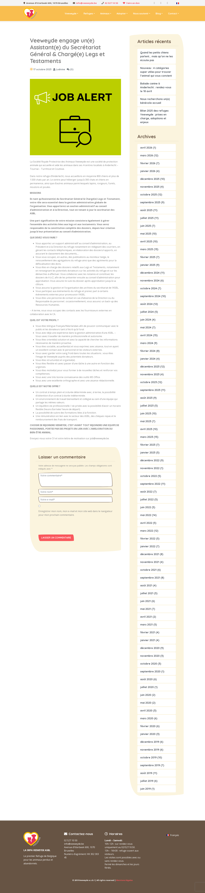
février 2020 (147, 726)
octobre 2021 (148, 569)
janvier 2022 (147, 546)
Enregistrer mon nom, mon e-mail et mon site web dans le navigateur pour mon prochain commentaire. (75, 513)
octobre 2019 (148, 757)
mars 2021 (146, 624)
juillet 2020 (147, 687)
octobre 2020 (148, 663)
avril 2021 (146, 616)
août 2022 (146, 491)
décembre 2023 (149, 366)
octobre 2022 (148, 476)
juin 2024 (145, 319)
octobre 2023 (148, 382)
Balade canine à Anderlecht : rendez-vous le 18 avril (155, 87)
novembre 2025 (149, 186)
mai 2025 (145, 233)
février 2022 (147, 538)
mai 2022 (145, 515)
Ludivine (59, 69)
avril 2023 (146, 429)
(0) (70, 69)
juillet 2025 (147, 218)
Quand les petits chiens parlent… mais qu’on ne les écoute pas (156, 56)
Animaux (104, 13)
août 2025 (146, 210)
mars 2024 (146, 343)
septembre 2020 (150, 671)
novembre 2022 (149, 468)
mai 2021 (145, 609)
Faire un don (133, 3)
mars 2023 (146, 437)
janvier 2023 (147, 452)
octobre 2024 (148, 288)
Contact (172, 13)
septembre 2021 (150, 577)
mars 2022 (146, 530)
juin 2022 (145, 507)
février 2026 (147, 163)
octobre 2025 (148, 194)
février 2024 (147, 351)
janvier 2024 (147, 358)
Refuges (88, 13)
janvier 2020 (147, 734)
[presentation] (57, 526)
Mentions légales (124, 880)
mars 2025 (146, 249)
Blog (158, 13)
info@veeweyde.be (86, 3)
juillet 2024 (147, 311)
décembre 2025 (149, 179)
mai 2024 (145, 327)
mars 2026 (146, 155)
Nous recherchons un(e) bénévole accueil (155, 100)
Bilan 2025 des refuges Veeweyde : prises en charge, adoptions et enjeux (154, 116)
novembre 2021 (149, 562)
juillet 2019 (146, 781)
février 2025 (147, 257)
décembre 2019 (149, 741)
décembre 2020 (150, 648)
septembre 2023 (150, 390)
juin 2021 (145, 601)
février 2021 (147, 632)
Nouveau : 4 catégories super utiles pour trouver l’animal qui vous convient (156, 71)
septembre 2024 (150, 296)
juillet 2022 (147, 499)
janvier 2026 (147, 171)
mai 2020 (145, 702)
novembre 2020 (150, 655)
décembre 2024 (150, 272)
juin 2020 (145, 695)
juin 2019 (145, 788)
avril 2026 (146, 147)
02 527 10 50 (111, 3)
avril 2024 (146, 335)
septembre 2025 (150, 202)
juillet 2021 (146, 593)
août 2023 (146, 397)
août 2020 (146, 679)
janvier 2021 (147, 640)
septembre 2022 (150, 483)
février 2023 (147, 444)
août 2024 (146, 304)
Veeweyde (70, 13)
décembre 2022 (149, 460)
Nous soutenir (140, 13)
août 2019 (146, 773)
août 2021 (146, 585)
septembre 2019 (150, 765)
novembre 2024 (150, 280)
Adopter (121, 13)
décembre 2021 (149, 554)
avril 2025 (146, 241)
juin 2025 (145, 225)
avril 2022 (146, 523)
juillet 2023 (147, 405)
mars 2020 (146, 718)
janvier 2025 (147, 265)
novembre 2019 (149, 749)
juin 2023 (145, 413)
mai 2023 (145, 421)
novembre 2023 (149, 374)
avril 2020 (146, 710)
